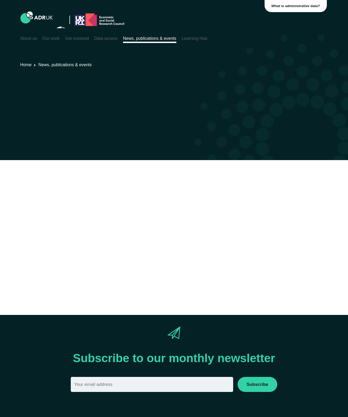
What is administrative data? (296, 6)
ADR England (119, 188)
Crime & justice (150, 188)
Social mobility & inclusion (194, 188)
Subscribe (257, 384)
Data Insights (90, 188)
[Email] (152, 384)
